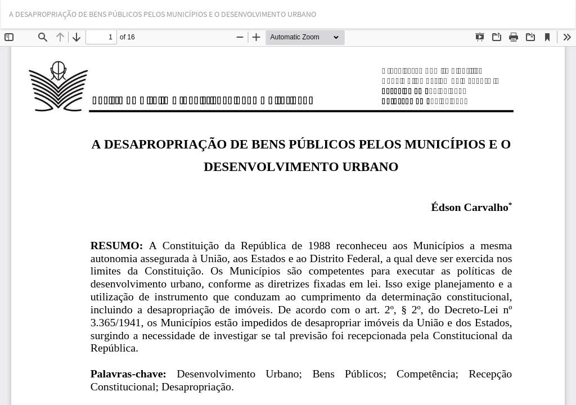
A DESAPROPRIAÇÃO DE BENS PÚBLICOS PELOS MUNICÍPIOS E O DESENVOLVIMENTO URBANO (162, 14)
